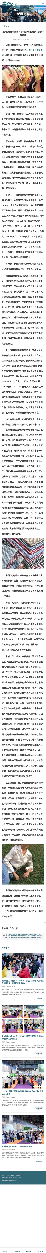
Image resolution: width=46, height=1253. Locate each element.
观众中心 (29, 1250)
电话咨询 (40, 1250)
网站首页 (6, 1250)
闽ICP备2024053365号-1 (9, 1180)
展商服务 (17, 1250)
